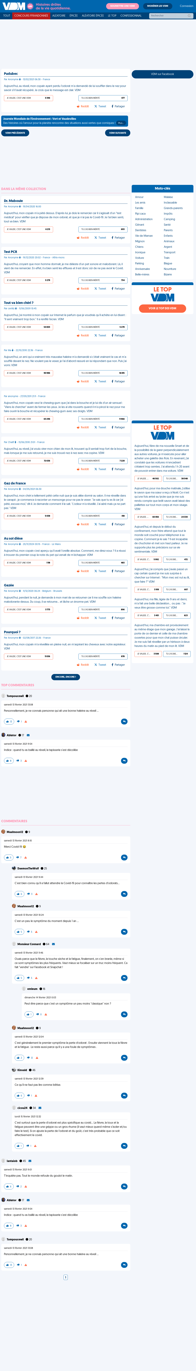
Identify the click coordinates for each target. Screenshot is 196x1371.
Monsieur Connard (29, 944)
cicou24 (22, 1108)
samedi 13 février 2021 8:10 (18, 841)
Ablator (12, 735)
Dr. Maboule (13, 201)
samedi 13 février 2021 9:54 (18, 744)
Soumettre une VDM (122, 6)
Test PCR (10, 252)
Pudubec (11, 74)
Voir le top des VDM (162, 308)
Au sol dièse (13, 538)
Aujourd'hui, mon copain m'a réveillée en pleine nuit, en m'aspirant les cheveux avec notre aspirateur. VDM (65, 646)
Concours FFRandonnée (31, 16)
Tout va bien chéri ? (19, 303)
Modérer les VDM (157, 6)
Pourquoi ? (12, 632)
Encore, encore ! (65, 677)
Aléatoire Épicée (93, 16)
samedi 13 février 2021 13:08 (18, 705)
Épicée (74, 16)
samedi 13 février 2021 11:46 (29, 953)
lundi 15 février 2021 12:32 (28, 1116)
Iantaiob (12, 1161)
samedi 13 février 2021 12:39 (29, 1079)
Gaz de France (15, 483)
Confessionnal (131, 16)
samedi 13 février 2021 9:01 (18, 1170)
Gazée (9, 585)
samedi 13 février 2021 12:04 (29, 1037)
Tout (6, 16)
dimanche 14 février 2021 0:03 (40, 997)
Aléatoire (59, 16)
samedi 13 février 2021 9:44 (29, 877)
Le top (112, 16)
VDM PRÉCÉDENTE (15, 133)
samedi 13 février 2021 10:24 (29, 915)
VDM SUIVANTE (117, 133)
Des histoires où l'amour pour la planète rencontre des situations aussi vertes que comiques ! (64, 121)
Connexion (186, 6)
